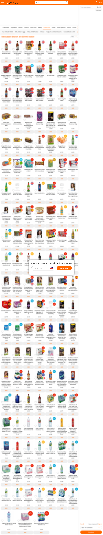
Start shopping (64, 268)
